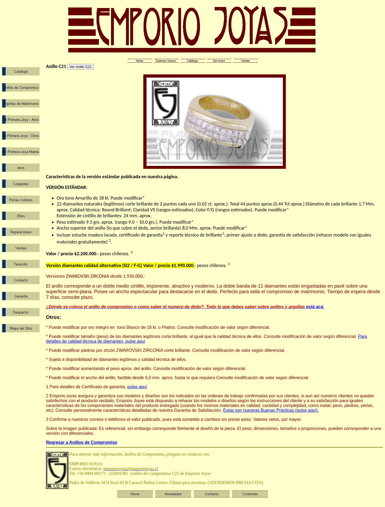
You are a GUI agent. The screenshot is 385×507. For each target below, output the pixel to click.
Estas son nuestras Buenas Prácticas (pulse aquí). (271, 410)
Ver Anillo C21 (80, 67)
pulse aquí (137, 386)
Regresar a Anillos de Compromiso (81, 442)
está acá (184, 306)
